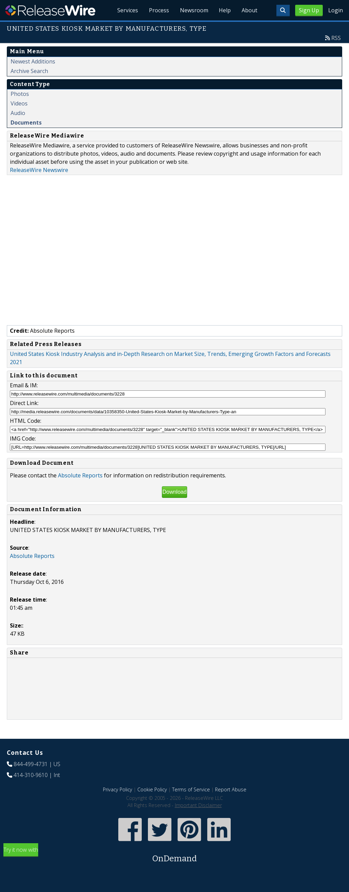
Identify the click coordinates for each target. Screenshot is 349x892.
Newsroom (194, 10)
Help (225, 10)
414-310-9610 (31, 775)
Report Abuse (230, 789)
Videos (19, 103)
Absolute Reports (80, 475)
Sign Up (309, 10)
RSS (336, 38)
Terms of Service (191, 789)
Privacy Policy (117, 789)
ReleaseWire (50, 10)
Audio (18, 113)
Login (335, 10)
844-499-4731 (31, 764)
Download (174, 492)
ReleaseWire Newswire (39, 170)
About (249, 10)
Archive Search (29, 71)
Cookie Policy (152, 789)
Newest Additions (33, 61)
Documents (26, 122)
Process (159, 10)
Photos (20, 94)
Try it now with (174, 855)
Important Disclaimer (198, 805)
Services (127, 10)
